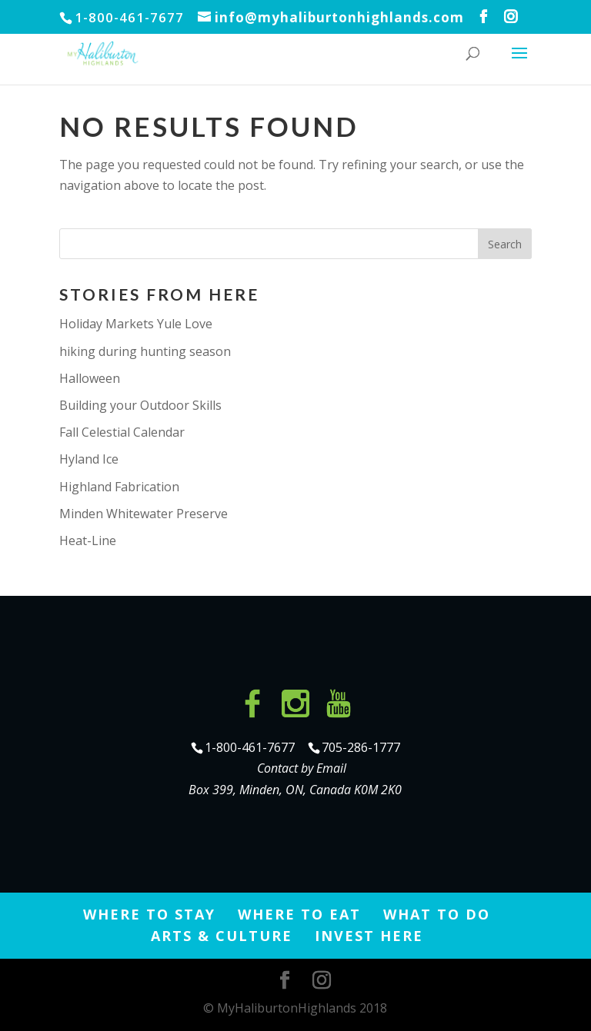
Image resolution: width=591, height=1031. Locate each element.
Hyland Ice (89, 459)
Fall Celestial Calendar (122, 432)
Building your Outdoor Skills (140, 405)
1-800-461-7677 (251, 747)
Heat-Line (87, 540)
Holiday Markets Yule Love (135, 323)
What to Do (436, 914)
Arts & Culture (221, 935)
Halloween (89, 378)
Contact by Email (301, 768)
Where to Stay (149, 914)
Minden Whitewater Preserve (143, 513)
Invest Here (369, 935)
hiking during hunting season (145, 351)
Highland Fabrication (119, 486)
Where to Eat (299, 914)
